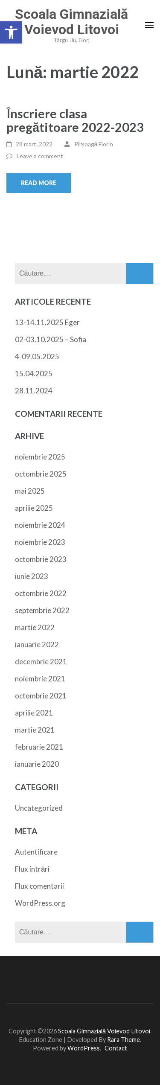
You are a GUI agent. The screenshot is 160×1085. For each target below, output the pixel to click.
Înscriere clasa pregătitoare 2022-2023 (75, 120)
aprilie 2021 (34, 712)
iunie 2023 (31, 576)
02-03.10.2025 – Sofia (50, 339)
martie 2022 (35, 627)
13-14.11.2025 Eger (47, 322)
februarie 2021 (39, 746)
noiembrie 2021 (40, 678)
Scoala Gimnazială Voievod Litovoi (71, 22)
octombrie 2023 (41, 559)
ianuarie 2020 (37, 763)
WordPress (83, 1048)
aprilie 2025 (34, 507)
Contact (116, 1048)
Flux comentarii (39, 885)
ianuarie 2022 (37, 644)
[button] (11, 32)
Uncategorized (39, 807)
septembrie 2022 (42, 610)
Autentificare (36, 851)
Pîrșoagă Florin (93, 144)
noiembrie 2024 (40, 525)
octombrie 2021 (41, 695)
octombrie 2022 (41, 593)
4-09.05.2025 (37, 356)
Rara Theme (123, 1039)
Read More (38, 182)
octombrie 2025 (41, 473)
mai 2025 (30, 490)
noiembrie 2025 (40, 456)
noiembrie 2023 (40, 542)
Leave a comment (40, 156)
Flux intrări (32, 868)
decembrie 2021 (41, 661)
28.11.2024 (33, 390)
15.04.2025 (33, 373)
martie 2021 (35, 729)
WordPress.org (40, 903)
